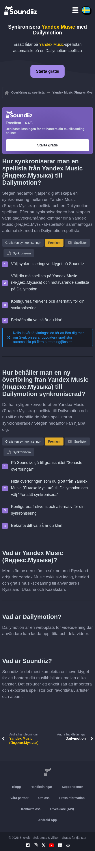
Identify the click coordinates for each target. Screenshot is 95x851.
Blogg (16, 787)
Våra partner (19, 798)
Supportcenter (72, 787)
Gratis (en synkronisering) (23, 242)
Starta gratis (47, 71)
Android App (47, 820)
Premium (54, 242)
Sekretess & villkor (46, 837)
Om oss (43, 798)
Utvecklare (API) (62, 809)
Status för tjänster (74, 837)
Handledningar (41, 787)
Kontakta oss (31, 809)
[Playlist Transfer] (20, 10)
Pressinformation (72, 798)
